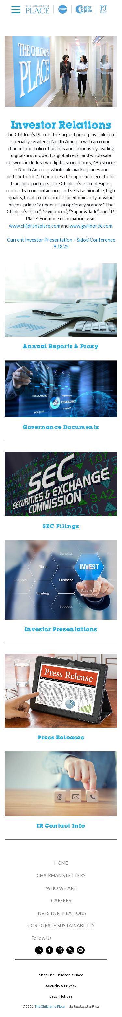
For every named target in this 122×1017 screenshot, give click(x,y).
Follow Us (61, 938)
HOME (61, 863)
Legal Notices (61, 996)
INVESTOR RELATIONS (61, 913)
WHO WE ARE (61, 888)
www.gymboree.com (91, 226)
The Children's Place (50, 1006)
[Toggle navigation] (18, 10)
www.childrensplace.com (34, 226)
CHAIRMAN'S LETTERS (61, 875)
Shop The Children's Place (61, 975)
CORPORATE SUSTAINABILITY (61, 925)
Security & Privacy (61, 986)
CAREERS (61, 900)
